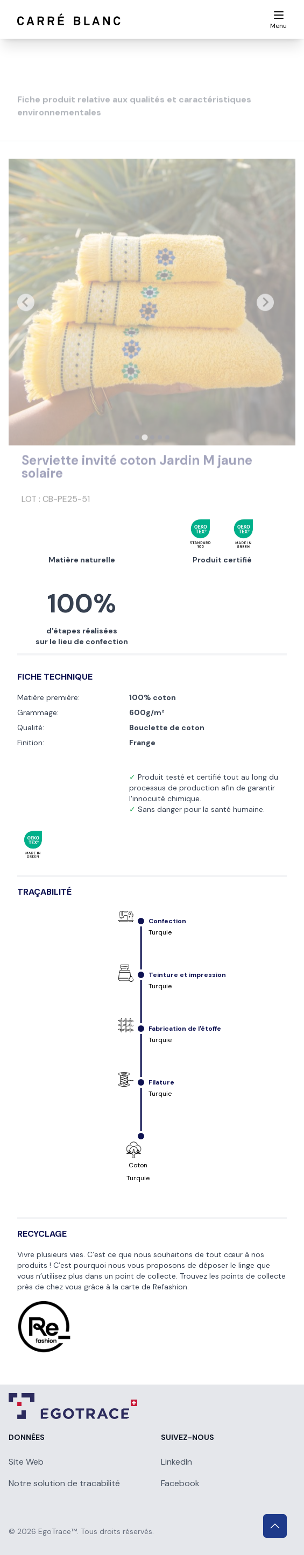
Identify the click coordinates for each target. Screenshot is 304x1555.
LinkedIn (176, 1461)
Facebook (180, 1483)
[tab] (137, 454)
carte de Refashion (154, 1287)
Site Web (26, 1461)
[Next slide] (265, 319)
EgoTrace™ (57, 1531)
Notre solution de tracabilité (64, 1483)
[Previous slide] (25, 319)
